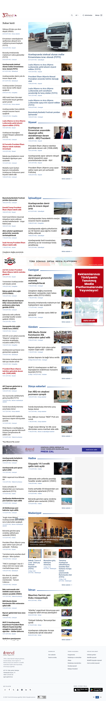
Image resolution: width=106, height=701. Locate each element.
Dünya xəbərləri (37, 386)
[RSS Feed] (30, 689)
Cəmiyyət (33, 269)
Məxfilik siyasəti (91, 657)
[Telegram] (22, 689)
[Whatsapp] (5, 689)
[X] (13, 689)
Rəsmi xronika (52, 657)
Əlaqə (69, 660)
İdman (31, 589)
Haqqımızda (71, 654)
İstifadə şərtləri (91, 654)
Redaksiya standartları (74, 663)
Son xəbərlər (52, 654)
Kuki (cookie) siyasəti (93, 663)
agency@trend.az (8, 677)
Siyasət (32, 122)
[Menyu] (99, 15)
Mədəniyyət (34, 513)
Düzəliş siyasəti (72, 666)
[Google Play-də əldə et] (96, 690)
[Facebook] (9, 689)
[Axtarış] (72, 15)
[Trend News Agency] (8, 653)
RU (101, 697)
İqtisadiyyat (34, 198)
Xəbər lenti (8, 23)
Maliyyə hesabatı (73, 669)
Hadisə (32, 458)
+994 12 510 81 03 (8, 674)
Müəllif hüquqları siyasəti (94, 660)
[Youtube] (17, 689)
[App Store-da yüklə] (81, 690)
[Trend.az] (9, 15)
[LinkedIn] (26, 689)
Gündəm (33, 326)
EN (94, 697)
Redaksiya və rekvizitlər (74, 657)
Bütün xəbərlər (66, 179)
